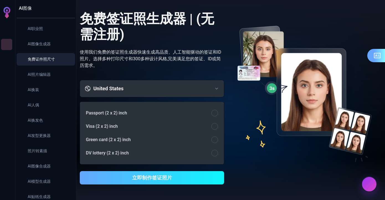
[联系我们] (369, 184)
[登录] (6, 191)
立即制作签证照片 (152, 178)
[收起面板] (68, 8)
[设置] (6, 180)
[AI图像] (6, 44)
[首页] (6, 28)
